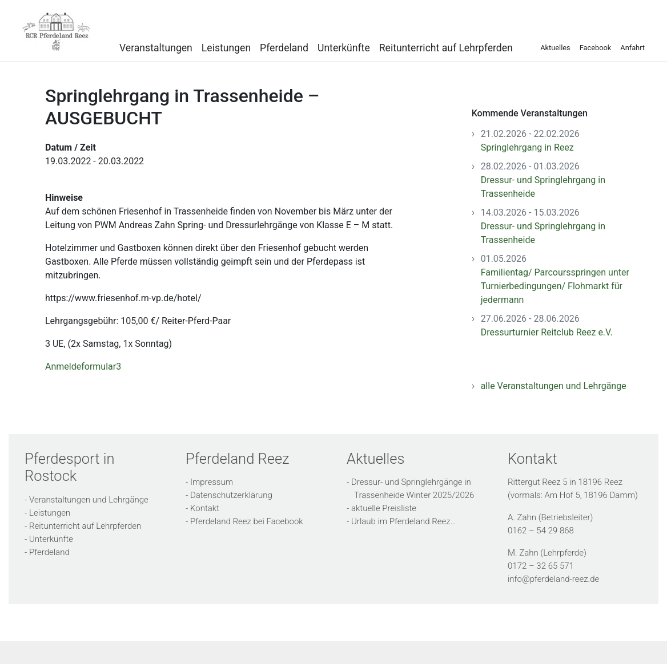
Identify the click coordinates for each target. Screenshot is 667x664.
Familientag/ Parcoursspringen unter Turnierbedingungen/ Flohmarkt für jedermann (555, 286)
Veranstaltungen (155, 47)
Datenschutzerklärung (231, 495)
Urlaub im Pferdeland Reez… (403, 521)
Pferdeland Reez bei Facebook (246, 521)
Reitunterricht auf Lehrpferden (446, 47)
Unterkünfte (344, 47)
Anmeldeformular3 (83, 366)
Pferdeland (284, 47)
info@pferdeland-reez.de (553, 579)
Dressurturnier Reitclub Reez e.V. (547, 332)
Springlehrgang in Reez (527, 147)
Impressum (211, 482)
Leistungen (226, 47)
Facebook (596, 47)
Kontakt (204, 508)
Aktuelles (555, 47)
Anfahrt (632, 47)
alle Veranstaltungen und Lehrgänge (553, 385)
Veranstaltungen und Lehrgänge (88, 500)
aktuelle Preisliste (383, 508)
